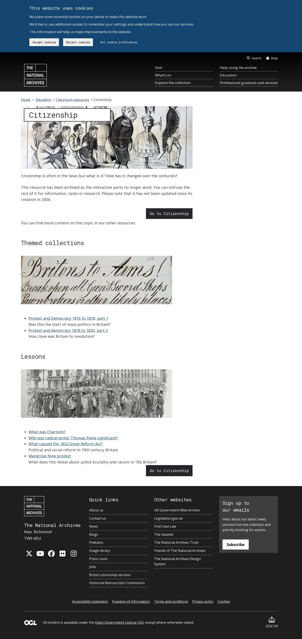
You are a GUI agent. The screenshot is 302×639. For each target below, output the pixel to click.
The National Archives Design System (177, 561)
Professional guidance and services (249, 82)
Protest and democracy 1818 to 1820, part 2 (68, 330)
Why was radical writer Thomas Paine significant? (73, 437)
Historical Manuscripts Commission (117, 583)
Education (228, 75)
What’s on (163, 75)
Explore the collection (173, 82)
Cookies (223, 601)
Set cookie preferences (118, 42)
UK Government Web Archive (177, 510)
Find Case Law (165, 526)
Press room (98, 558)
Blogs (93, 534)
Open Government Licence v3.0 (119, 622)
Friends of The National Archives (180, 550)
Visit (158, 67)
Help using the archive (238, 67)
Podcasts (96, 542)
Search (254, 58)
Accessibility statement (90, 601)
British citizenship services (110, 575)
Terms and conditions (171, 601)
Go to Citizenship (169, 213)
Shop (272, 58)
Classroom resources (72, 99)
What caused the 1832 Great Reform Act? (66, 443)
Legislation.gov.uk (168, 518)
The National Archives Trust (176, 542)
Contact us (97, 518)
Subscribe (236, 544)
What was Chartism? (47, 431)
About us (96, 510)
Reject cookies (78, 42)
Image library (99, 550)
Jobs (92, 566)
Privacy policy (202, 601)
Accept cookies (44, 42)
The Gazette (163, 534)
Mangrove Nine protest (50, 455)
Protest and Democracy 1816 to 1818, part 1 (68, 318)
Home (25, 99)
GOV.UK (272, 622)
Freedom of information (131, 601)
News (93, 526)
